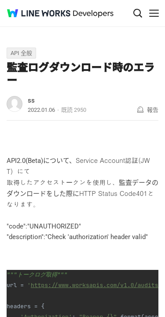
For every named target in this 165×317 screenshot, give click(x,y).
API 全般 (21, 53)
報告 (152, 110)
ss (31, 100)
